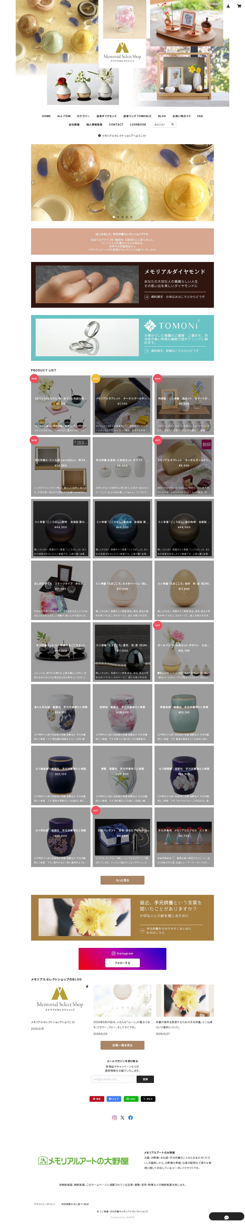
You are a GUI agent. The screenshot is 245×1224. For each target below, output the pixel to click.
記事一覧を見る (122, 1045)
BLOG (162, 116)
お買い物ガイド (182, 116)
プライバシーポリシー (45, 1204)
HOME (46, 116)
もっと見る (122, 880)
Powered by (122, 1217)
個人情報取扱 (94, 124)
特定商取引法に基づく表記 (75, 1204)
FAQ (200, 116)
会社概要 (74, 124)
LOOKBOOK (138, 124)
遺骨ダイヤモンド (107, 116)
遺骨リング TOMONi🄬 (137, 116)
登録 (145, 1079)
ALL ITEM (63, 116)
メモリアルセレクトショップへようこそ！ (122, 135)
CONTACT (116, 124)
